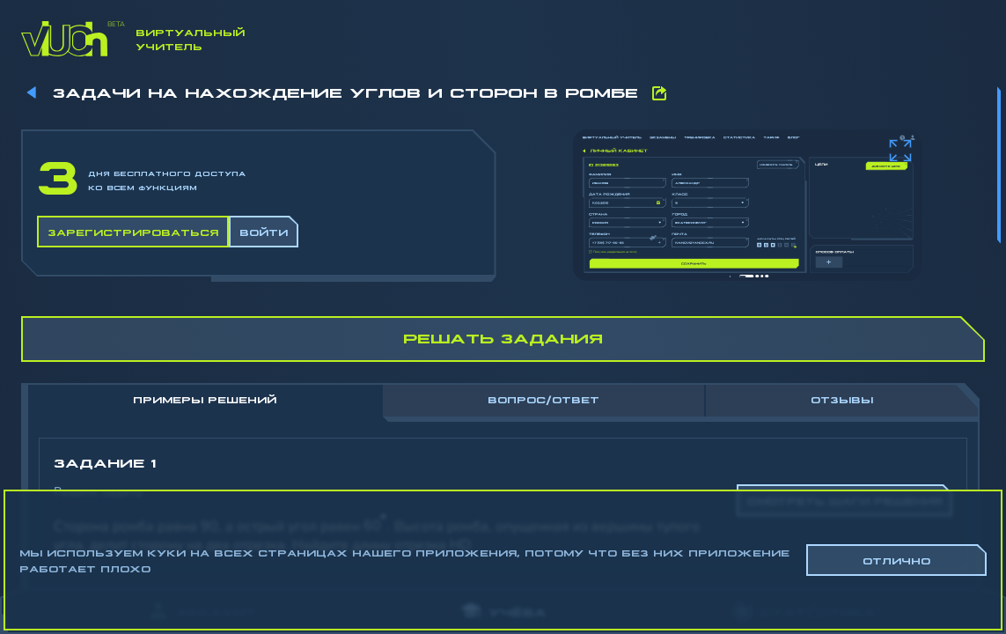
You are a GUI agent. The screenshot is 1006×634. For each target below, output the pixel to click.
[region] (503, 325)
